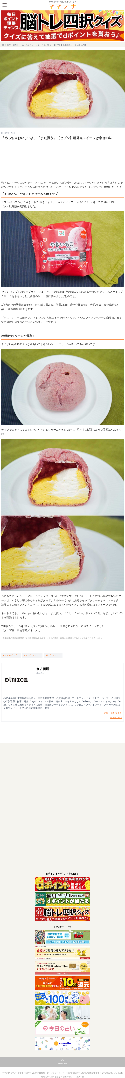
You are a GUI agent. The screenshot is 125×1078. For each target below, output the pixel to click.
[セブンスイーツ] (53, 655)
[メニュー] (4, 5)
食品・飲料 (12, 45)
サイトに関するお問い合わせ (32, 1073)
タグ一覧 (80, 1077)
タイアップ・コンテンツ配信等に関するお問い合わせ (70, 1073)
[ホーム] (3, 45)
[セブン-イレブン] (11, 655)
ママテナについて (10, 1073)
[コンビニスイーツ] (32, 655)
